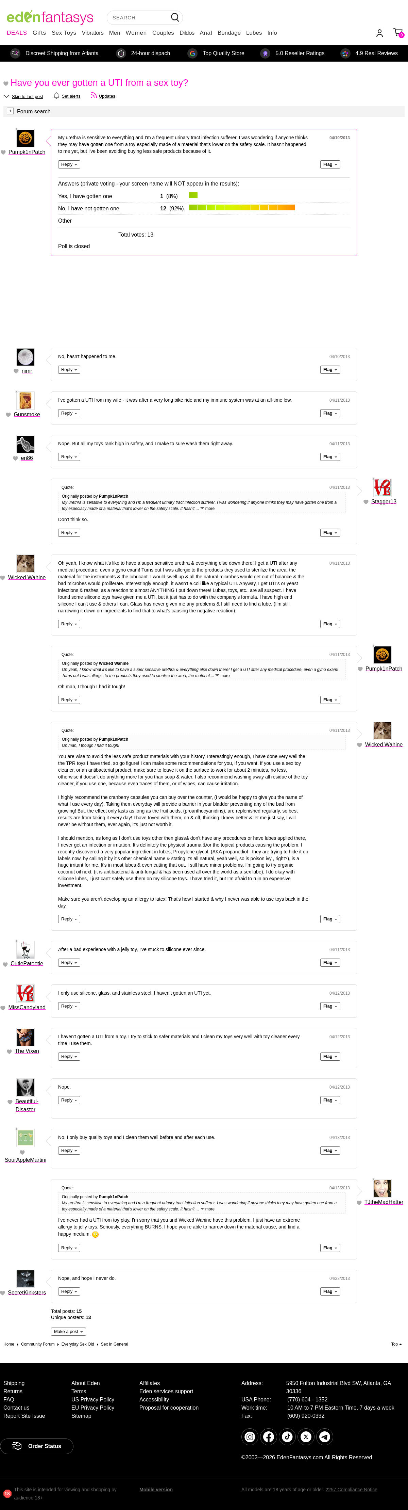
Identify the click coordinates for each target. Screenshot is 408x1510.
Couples (163, 33)
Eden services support (166, 1391)
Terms (78, 1391)
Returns (12, 1391)
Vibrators (93, 33)
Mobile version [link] (156, 1489)
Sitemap (81, 1416)
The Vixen (27, 1051)
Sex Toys (64, 33)
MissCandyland (27, 1007)
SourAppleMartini (26, 1160)
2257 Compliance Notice (351, 1489)
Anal (206, 33)
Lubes (254, 33)
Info (272, 33)
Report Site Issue (24, 1416)
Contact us (16, 1408)
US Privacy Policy (92, 1399)
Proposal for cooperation (169, 1408)
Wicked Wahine (27, 577)
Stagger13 (383, 501)
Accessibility (154, 1399)
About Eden (85, 1383)
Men (114, 33)
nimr (27, 371)
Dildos (187, 33)
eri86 (27, 458)
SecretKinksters (27, 1293)
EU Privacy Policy (92, 1408)
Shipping (13, 1383)
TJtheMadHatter (384, 1202)
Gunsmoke (27, 414)
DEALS (17, 33)
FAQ (8, 1399)
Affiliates (149, 1383)
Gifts (39, 33)
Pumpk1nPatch (27, 152)
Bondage (229, 33)
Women (136, 33)
